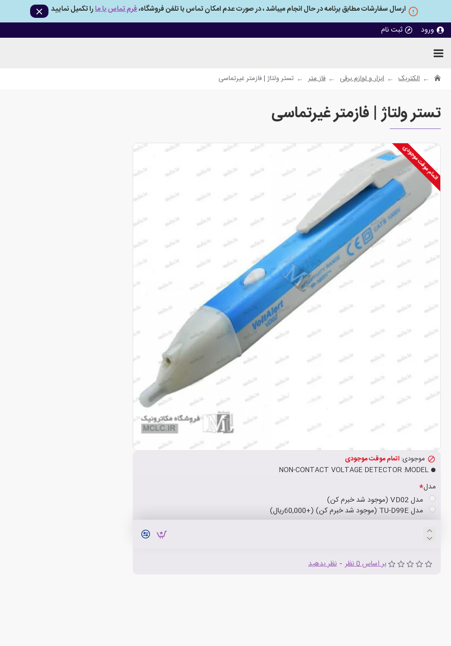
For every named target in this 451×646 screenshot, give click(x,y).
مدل (429, 487)
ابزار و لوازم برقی (362, 79)
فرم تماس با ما (116, 10)
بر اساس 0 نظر (365, 564)
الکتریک (409, 79)
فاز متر (316, 79)
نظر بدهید (322, 564)
